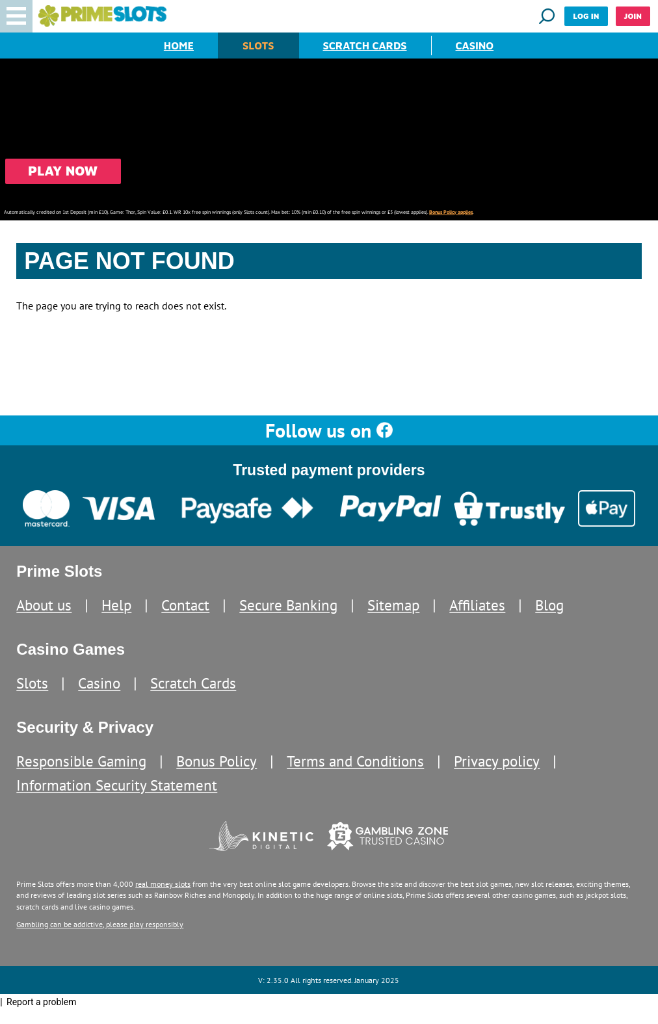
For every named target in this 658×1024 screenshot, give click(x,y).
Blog (549, 605)
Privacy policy (497, 761)
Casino (475, 45)
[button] (16, 16)
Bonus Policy (216, 761)
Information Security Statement (116, 785)
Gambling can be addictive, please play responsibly (99, 924)
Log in (586, 16)
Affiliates (477, 605)
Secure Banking (288, 605)
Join (633, 16)
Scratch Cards (365, 45)
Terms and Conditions (355, 761)
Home (179, 45)
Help (116, 605)
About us (44, 605)
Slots (258, 45)
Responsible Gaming (81, 761)
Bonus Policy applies (451, 212)
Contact (185, 605)
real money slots (163, 884)
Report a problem (42, 1002)
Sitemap (393, 605)
